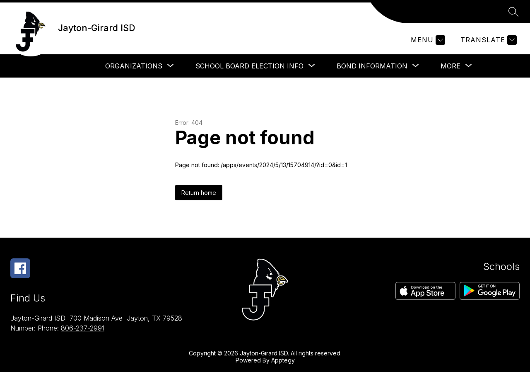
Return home (198, 192)
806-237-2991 (82, 328)
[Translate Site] (487, 40)
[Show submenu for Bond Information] (372, 66)
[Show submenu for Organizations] (133, 66)
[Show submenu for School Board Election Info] (249, 66)
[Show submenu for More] (450, 66)
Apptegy (283, 360)
